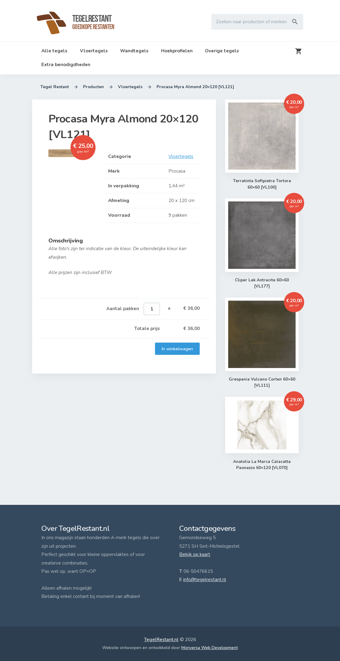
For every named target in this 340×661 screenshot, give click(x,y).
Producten (93, 86)
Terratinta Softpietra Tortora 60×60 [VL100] (261, 184)
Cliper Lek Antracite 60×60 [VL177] (261, 283)
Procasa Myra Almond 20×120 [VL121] (195, 86)
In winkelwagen (177, 349)
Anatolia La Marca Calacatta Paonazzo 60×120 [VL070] (261, 464)
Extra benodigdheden (65, 65)
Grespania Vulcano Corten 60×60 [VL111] (261, 382)
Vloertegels (94, 51)
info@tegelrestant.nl (204, 579)
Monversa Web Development (209, 648)
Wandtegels (134, 51)
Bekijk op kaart (194, 554)
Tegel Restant (54, 86)
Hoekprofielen (177, 51)
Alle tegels (54, 51)
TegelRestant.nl (161, 640)
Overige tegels (222, 51)
